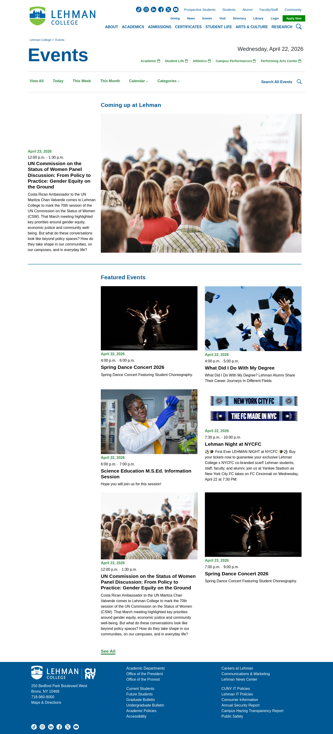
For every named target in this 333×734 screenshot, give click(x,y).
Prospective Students (198, 9)
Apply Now (294, 18)
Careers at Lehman (237, 668)
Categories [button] (168, 81)
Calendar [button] (138, 81)
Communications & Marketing (246, 674)
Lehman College (40, 40)
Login (275, 18)
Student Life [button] (218, 27)
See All (108, 651)
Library (258, 18)
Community (294, 9)
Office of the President (144, 674)
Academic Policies (141, 711)
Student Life (176, 61)
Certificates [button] (188, 27)
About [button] (111, 27)
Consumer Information (240, 700)
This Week (82, 81)
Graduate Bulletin (140, 700)
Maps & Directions (46, 702)
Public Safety (232, 716)
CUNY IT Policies (236, 689)
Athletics (202, 61)
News (191, 18)
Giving (175, 18)
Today (58, 81)
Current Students (140, 689)
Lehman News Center (239, 679)
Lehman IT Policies (237, 694)
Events (207, 18)
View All (36, 81)
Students (229, 9)
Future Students (139, 694)
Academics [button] (133, 27)
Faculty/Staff (269, 9)
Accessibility (136, 716)
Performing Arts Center (281, 61)
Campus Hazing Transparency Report (253, 711)
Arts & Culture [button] (252, 27)
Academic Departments (145, 668)
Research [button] (281, 27)
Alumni (247, 9)
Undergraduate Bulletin (145, 705)
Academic (150, 61)
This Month (110, 81)
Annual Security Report (241, 705)
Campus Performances (236, 61)
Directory (239, 18)
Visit (222, 18)
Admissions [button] (159, 27)
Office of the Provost (143, 679)
